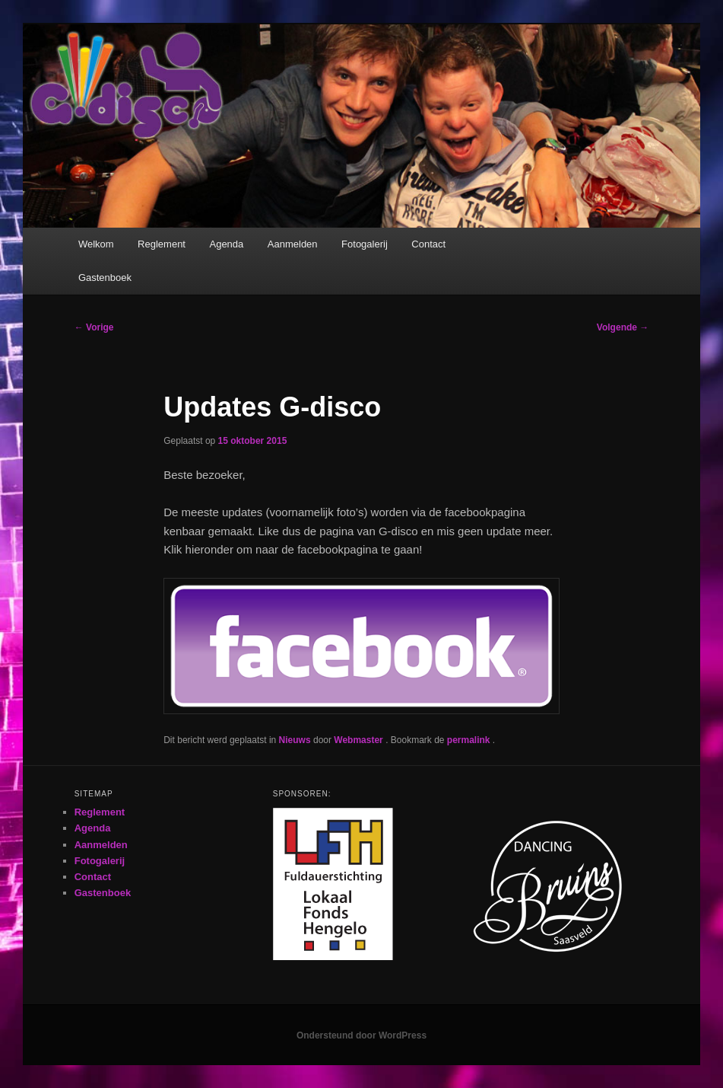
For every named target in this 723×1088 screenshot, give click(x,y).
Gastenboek (105, 277)
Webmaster (359, 740)
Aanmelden (293, 244)
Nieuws (295, 740)
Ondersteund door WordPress (361, 1035)
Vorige (94, 327)
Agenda (226, 244)
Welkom (96, 244)
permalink (470, 740)
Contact (428, 244)
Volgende (622, 327)
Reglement (162, 244)
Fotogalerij (364, 244)
